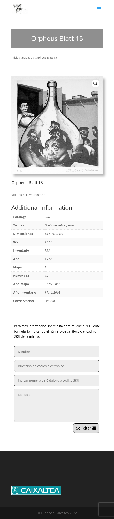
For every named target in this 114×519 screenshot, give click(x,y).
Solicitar (83, 428)
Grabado (26, 57)
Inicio (15, 57)
